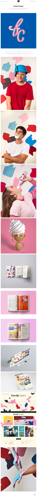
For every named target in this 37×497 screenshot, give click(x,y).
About (2, 1)
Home (4, 1)
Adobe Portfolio (19, 494)
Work (7, 1)
